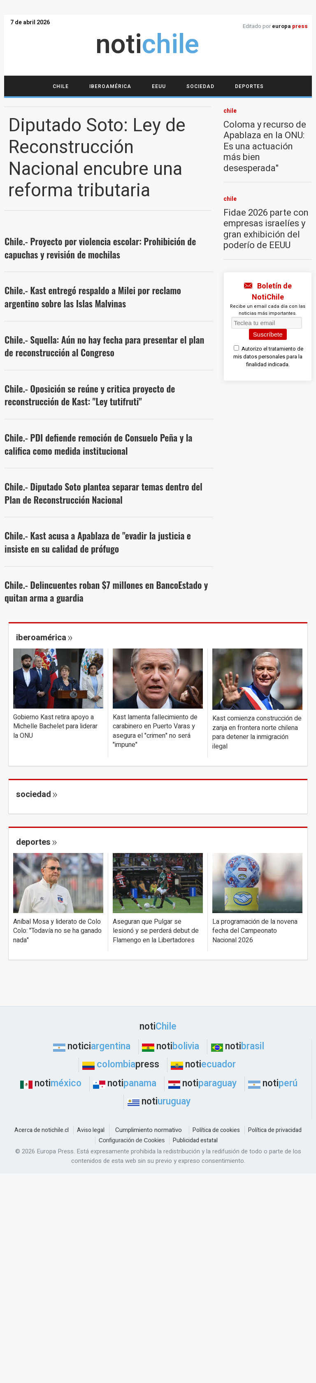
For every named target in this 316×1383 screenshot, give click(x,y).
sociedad (33, 794)
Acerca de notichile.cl (41, 1130)
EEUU (159, 86)
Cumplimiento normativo (148, 1129)
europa (290, 26)
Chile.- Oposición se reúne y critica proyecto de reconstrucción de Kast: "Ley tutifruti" (90, 395)
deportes (33, 842)
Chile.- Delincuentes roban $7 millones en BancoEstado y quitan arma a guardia (106, 591)
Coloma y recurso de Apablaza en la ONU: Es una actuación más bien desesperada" (264, 146)
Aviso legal (91, 1130)
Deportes (249, 86)
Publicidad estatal (195, 1140)
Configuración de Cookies (132, 1140)
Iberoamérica (110, 86)
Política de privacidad (275, 1130)
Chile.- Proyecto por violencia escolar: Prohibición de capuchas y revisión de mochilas (100, 248)
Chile (61, 86)
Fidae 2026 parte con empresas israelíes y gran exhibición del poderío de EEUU (266, 229)
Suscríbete (268, 334)
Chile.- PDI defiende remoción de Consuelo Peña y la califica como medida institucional (98, 444)
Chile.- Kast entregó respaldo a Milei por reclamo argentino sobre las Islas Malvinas (93, 297)
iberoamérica (41, 638)
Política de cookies (216, 1130)
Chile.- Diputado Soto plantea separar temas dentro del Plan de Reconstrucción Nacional (103, 493)
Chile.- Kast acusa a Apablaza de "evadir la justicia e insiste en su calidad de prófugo (98, 542)
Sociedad (200, 86)
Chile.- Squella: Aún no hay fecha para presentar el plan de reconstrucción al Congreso (104, 346)
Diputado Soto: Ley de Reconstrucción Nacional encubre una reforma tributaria (97, 158)
